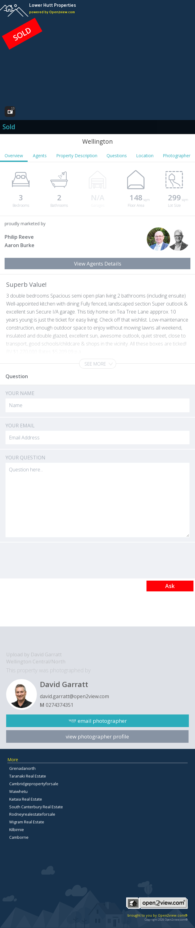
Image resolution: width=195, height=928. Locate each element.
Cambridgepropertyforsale (33, 783)
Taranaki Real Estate (27, 776)
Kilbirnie (16, 829)
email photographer (102, 720)
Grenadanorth (22, 768)
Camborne (19, 837)
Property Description (76, 155)
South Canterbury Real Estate (36, 807)
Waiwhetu (18, 791)
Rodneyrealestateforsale (32, 814)
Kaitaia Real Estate (25, 799)
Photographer (176, 155)
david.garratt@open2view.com (74, 696)
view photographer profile (97, 736)
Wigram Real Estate (26, 822)
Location (145, 155)
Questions (117, 155)
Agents (40, 155)
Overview (14, 155)
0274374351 (59, 705)
